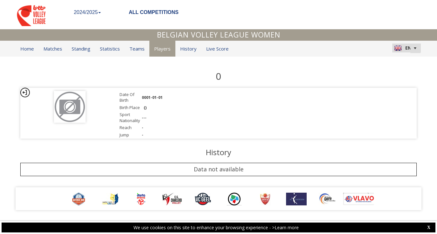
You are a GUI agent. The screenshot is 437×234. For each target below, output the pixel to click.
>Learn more (285, 227)
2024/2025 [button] (87, 12)
